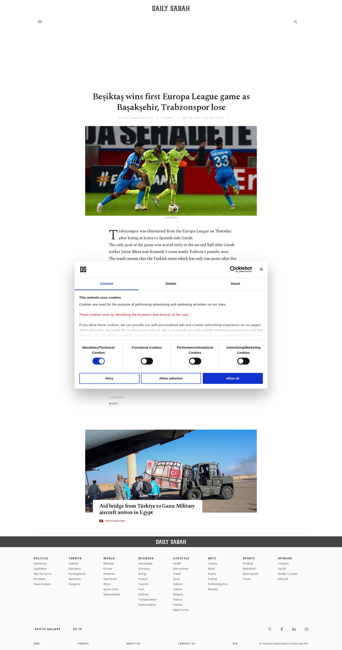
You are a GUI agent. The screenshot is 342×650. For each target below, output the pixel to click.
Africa (106, 584)
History (177, 599)
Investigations (77, 574)
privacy (83, 643)
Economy (144, 568)
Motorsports (250, 574)
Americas (109, 574)
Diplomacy (40, 563)
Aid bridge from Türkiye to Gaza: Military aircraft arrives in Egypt (137, 509)
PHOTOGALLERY (115, 520)
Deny (109, 378)
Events (212, 574)
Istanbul (73, 563)
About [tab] (235, 283)
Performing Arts (217, 584)
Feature (177, 604)
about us (133, 643)
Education (75, 568)
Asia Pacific (110, 579)
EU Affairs (39, 579)
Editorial (283, 579)
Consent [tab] (106, 283)
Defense (143, 594)
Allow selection (171, 378)
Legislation (40, 568)
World (109, 558)
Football (248, 563)
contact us (186, 643)
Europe (107, 568)
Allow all (232, 378)
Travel (177, 574)
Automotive (145, 563)
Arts (212, 558)
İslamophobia (111, 594)
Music (211, 568)
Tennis (247, 579)
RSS (235, 643)
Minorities (75, 579)
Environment (180, 568)
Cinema (212, 563)
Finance (143, 579)
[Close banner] (261, 269)
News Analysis (42, 584)
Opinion (285, 558)
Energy (142, 574)
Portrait (212, 579)
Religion (178, 594)
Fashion (178, 584)
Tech (141, 589)
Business (146, 558)
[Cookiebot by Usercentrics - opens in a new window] (233, 269)
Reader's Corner (288, 574)
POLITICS (41, 558)
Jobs (37, 643)
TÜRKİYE (75, 558)
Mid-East (108, 563)
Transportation (147, 599)
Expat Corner (181, 610)
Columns (283, 563)
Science (177, 589)
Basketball (249, 568)
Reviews (213, 589)
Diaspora (74, 584)
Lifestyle (181, 558)
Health (177, 563)
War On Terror (42, 574)
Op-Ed (282, 568)
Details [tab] (171, 283)
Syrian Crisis (110, 589)
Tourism (143, 584)
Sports (249, 558)
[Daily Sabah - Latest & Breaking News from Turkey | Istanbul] (171, 8)
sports (113, 403)
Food (176, 579)
